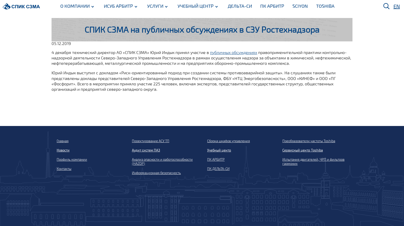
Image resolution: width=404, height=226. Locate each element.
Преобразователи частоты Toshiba (308, 141)
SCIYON (300, 6)
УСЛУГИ (155, 6)
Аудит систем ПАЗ (146, 150)
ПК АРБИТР (272, 6)
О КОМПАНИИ (75, 6)
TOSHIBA (325, 6)
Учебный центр (219, 150)
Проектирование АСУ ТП (150, 141)
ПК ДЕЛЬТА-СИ (218, 169)
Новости (63, 150)
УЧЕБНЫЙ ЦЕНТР (196, 6)
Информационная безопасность (156, 173)
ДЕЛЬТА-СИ (240, 6)
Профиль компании (72, 159)
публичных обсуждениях (233, 52)
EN (396, 6)
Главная (63, 141)
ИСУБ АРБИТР (118, 6)
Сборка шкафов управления (228, 141)
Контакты (64, 169)
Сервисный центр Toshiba (302, 150)
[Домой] (21, 6)
